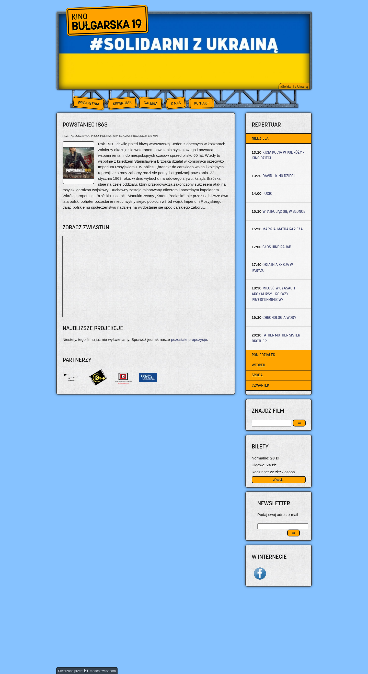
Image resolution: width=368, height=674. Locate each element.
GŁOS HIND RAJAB (276, 247)
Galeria (150, 103)
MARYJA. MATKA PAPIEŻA (282, 229)
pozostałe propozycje (189, 339)
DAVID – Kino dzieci (278, 176)
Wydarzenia (88, 103)
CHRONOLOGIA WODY (279, 317)
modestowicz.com (100, 671)
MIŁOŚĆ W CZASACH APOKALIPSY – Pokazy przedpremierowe (273, 294)
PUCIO (267, 193)
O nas (176, 103)
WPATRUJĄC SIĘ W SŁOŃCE (283, 211)
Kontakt (201, 103)
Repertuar (122, 103)
